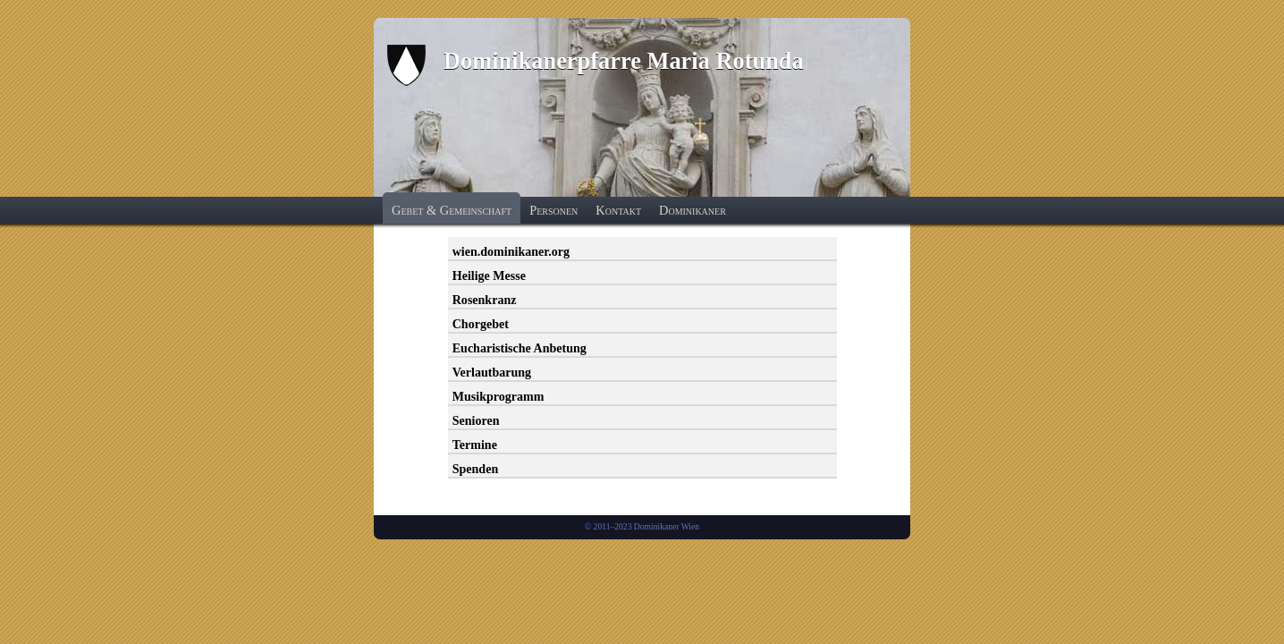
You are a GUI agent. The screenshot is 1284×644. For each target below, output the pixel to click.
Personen (553, 210)
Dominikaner (692, 210)
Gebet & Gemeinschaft (451, 210)
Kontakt (618, 210)
